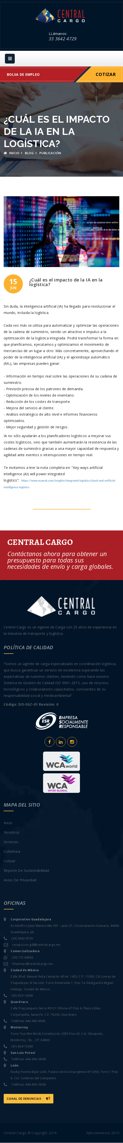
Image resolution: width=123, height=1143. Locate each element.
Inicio (11, 153)
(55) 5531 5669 (22, 996)
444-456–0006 (35, 1059)
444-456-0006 (35, 1021)
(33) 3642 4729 (22, 939)
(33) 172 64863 (22, 958)
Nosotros (11, 832)
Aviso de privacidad (20, 880)
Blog (29, 153)
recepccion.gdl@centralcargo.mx (36, 945)
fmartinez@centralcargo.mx (32, 964)
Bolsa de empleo (23, 75)
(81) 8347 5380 (22, 1047)
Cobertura (12, 851)
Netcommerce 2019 (102, 1133)
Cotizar (106, 75)
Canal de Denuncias (28, 1098)
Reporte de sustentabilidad (26, 870)
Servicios (11, 842)
